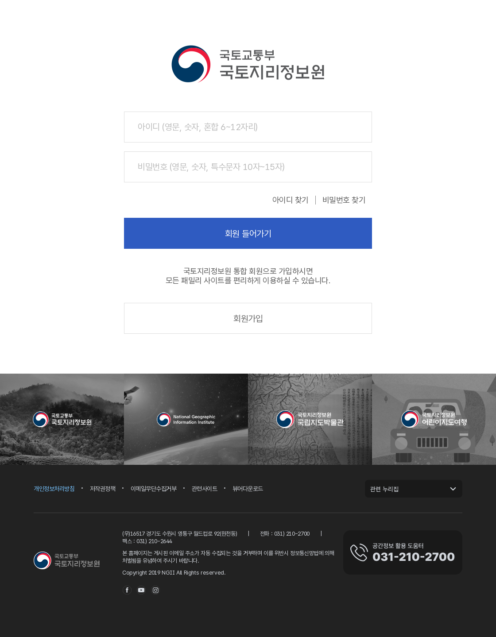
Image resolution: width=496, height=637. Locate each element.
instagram (155, 590)
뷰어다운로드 (247, 489)
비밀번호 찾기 (344, 200)
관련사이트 (204, 489)
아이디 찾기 (290, 200)
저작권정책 (103, 489)
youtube (141, 590)
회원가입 (248, 318)
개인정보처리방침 (54, 489)
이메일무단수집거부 (154, 489)
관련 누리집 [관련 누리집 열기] (384, 489)
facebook (127, 590)
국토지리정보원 (67, 561)
